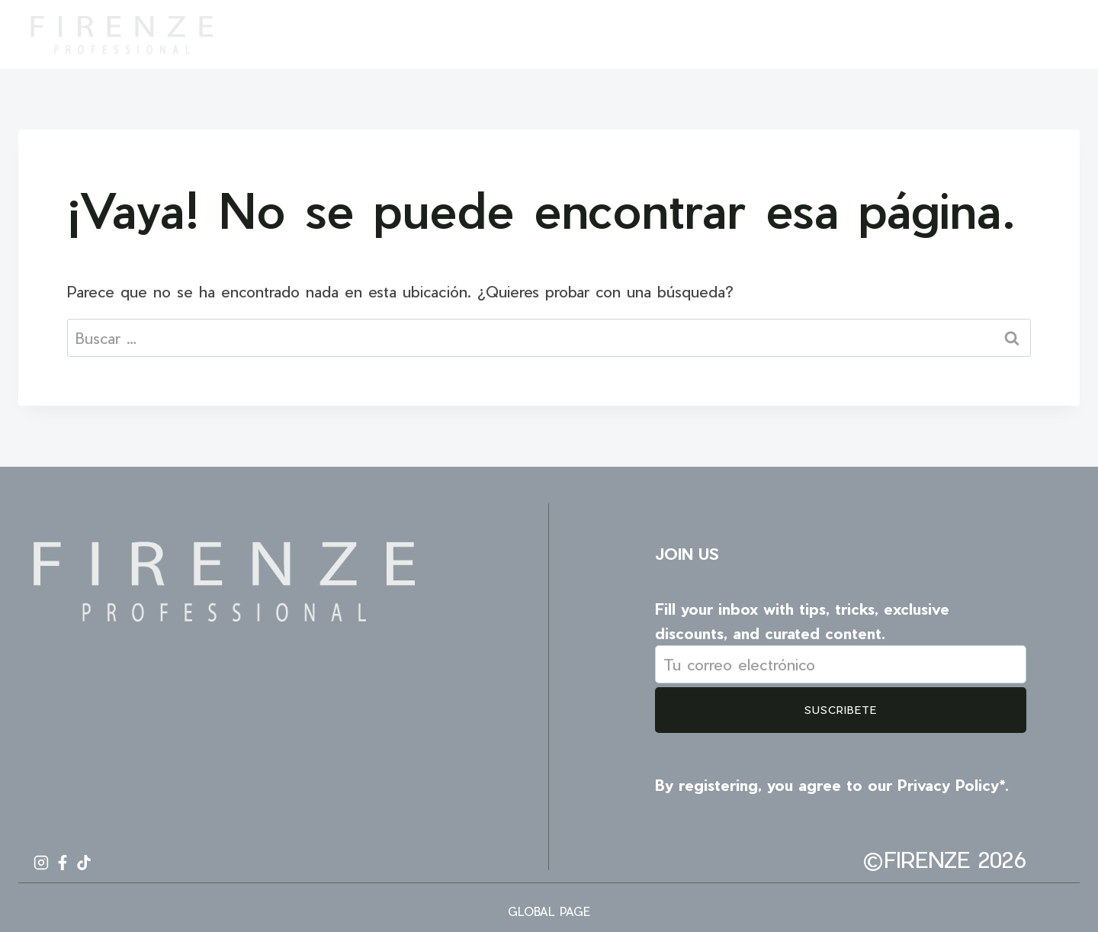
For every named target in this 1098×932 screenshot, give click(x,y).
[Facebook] (1026, 34)
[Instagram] (999, 34)
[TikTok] (1054, 34)
